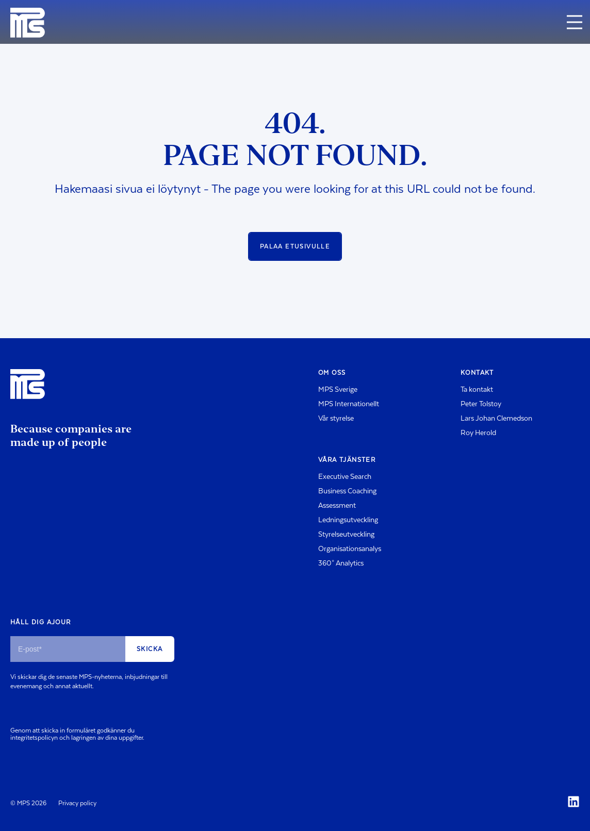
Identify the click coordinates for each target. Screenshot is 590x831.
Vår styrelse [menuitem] (336, 418)
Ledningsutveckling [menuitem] (348, 520)
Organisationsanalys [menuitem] (349, 549)
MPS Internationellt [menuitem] (348, 404)
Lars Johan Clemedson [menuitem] (496, 418)
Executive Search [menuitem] (344, 476)
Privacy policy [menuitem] (77, 803)
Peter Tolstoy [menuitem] (481, 404)
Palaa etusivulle (295, 246)
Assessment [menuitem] (337, 505)
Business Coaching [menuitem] (347, 491)
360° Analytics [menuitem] (341, 563)
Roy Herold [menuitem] (478, 433)
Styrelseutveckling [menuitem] (346, 534)
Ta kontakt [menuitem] (477, 389)
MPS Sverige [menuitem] (337, 389)
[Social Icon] (573, 801)
